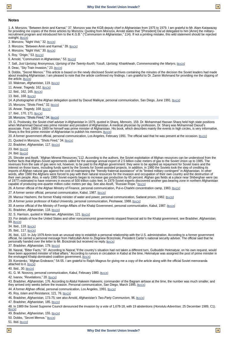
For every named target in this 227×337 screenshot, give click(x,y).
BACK (24, 38)
